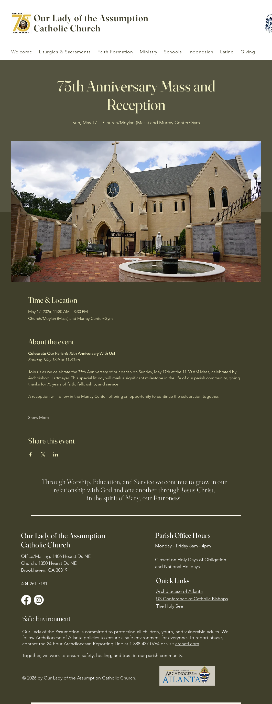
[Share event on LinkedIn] (55, 454)
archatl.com (187, 644)
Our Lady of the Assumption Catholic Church (63, 540)
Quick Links (173, 580)
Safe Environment (46, 618)
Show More (38, 417)
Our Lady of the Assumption (91, 18)
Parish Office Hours (183, 535)
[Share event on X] (43, 454)
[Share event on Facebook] (30, 454)
